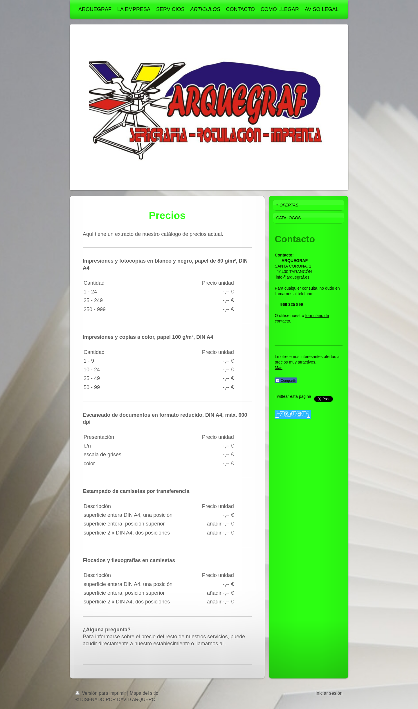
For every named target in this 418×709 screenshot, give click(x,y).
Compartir (286, 381)
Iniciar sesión (329, 693)
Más (278, 367)
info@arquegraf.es (292, 277)
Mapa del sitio (144, 693)
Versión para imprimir (101, 693)
